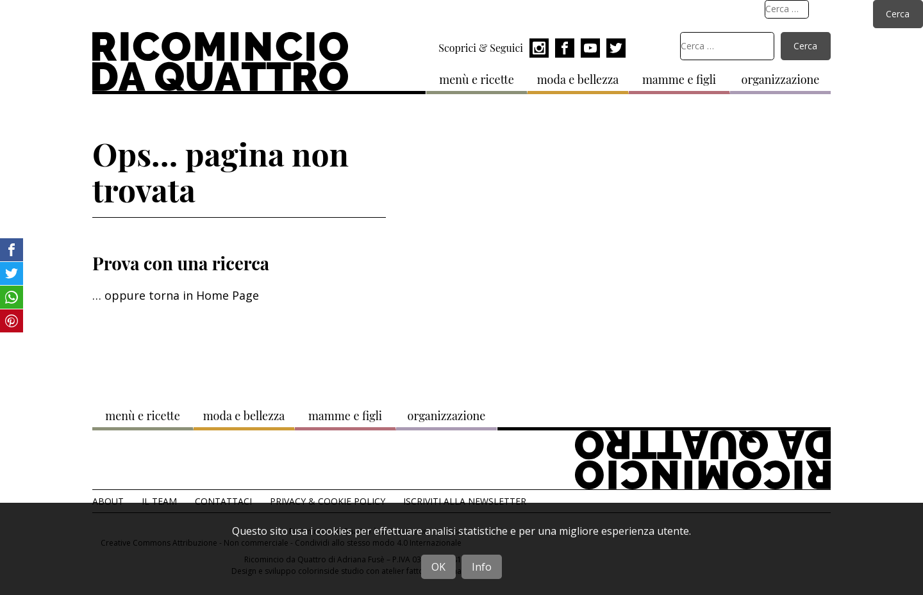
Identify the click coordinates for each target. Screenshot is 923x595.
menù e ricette (476, 79)
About (108, 501)
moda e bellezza (578, 79)
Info (482, 567)
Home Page (227, 295)
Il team (159, 501)
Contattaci (223, 501)
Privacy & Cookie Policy (327, 501)
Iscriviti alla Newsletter (464, 501)
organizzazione (781, 79)
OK (438, 567)
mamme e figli (679, 79)
